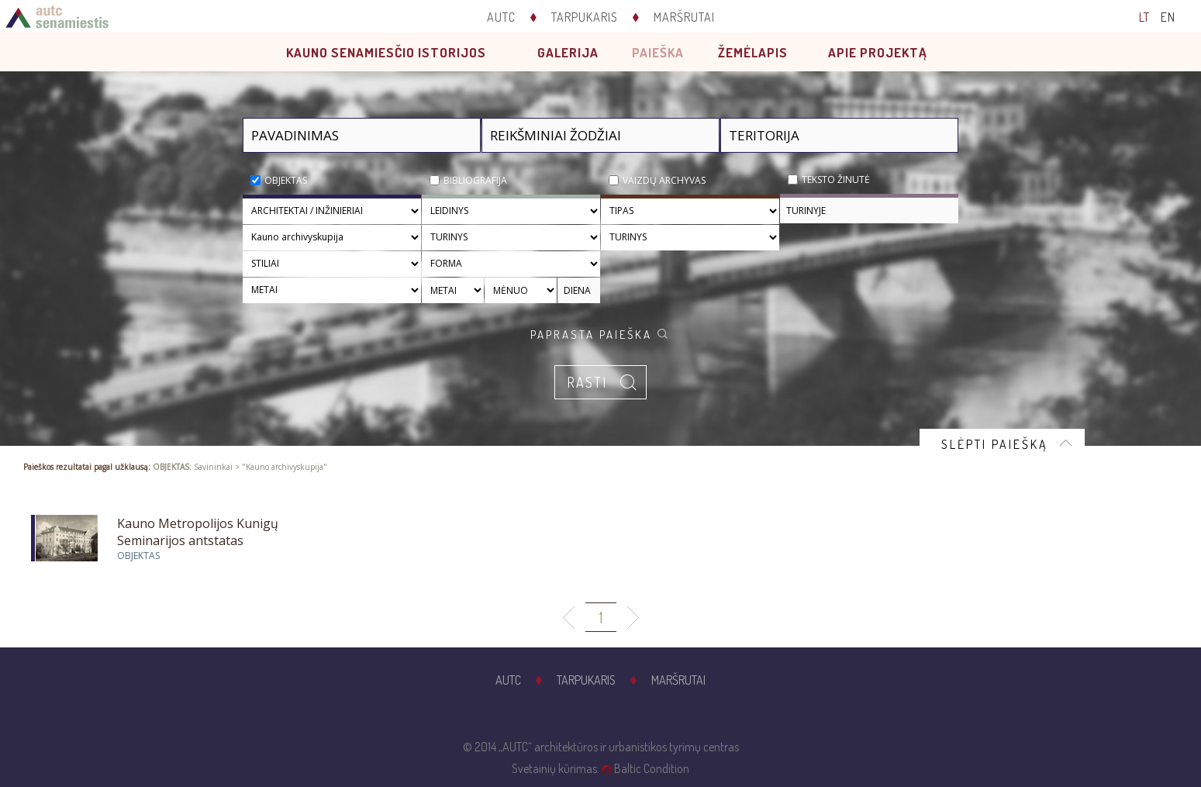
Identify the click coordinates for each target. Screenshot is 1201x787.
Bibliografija (475, 180)
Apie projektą (877, 52)
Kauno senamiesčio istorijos (386, 52)
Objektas (285, 180)
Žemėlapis (753, 52)
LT (1144, 17)
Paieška (658, 52)
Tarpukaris (584, 17)
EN (1168, 17)
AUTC (501, 17)
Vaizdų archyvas (664, 180)
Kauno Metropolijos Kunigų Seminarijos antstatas (197, 532)
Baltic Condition (651, 768)
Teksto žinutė (836, 179)
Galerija (568, 52)
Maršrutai (684, 17)
